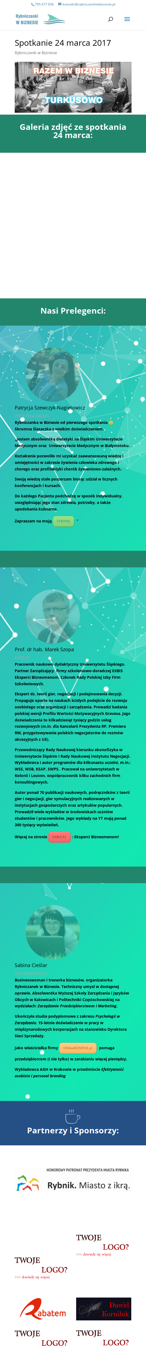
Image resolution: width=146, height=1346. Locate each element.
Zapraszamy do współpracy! (73, 1259)
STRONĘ (63, 375)
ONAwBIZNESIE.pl (78, 902)
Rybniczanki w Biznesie (36, 52)
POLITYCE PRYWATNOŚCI (98, 1332)
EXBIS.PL (59, 691)
